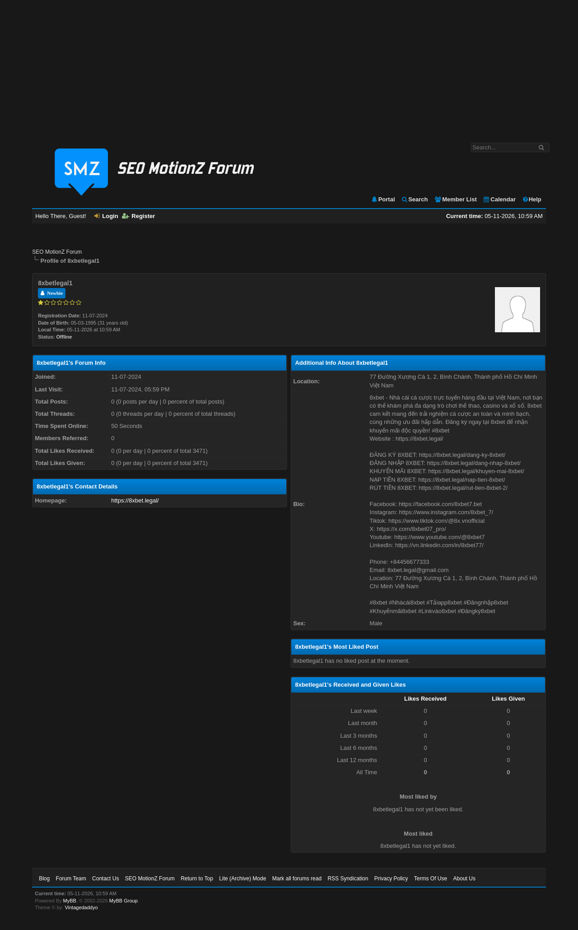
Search (414, 199)
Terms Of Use (430, 878)
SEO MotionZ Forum (57, 252)
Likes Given (508, 698)
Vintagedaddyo (81, 907)
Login (106, 216)
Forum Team (71, 878)
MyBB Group (123, 900)
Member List (455, 199)
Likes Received (425, 698)
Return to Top (197, 878)
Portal (383, 199)
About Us (464, 878)
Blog (44, 878)
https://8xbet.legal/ (135, 500)
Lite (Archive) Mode (242, 878)
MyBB (69, 900)
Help (531, 199)
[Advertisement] (289, 67)
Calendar (499, 199)
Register (138, 216)
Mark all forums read (297, 878)
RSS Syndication (347, 878)
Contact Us (105, 878)
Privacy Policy (391, 878)
